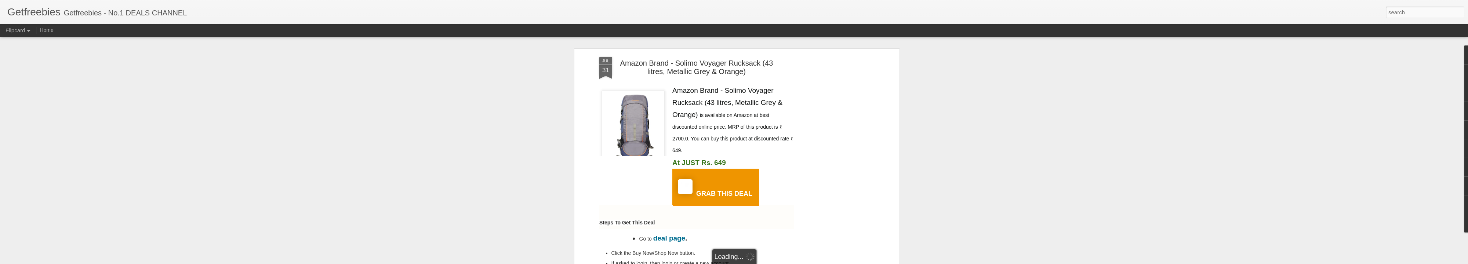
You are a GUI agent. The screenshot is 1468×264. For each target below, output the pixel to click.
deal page (669, 238)
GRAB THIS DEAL (715, 188)
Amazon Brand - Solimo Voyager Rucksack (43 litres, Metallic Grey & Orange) (696, 67)
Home (46, 30)
